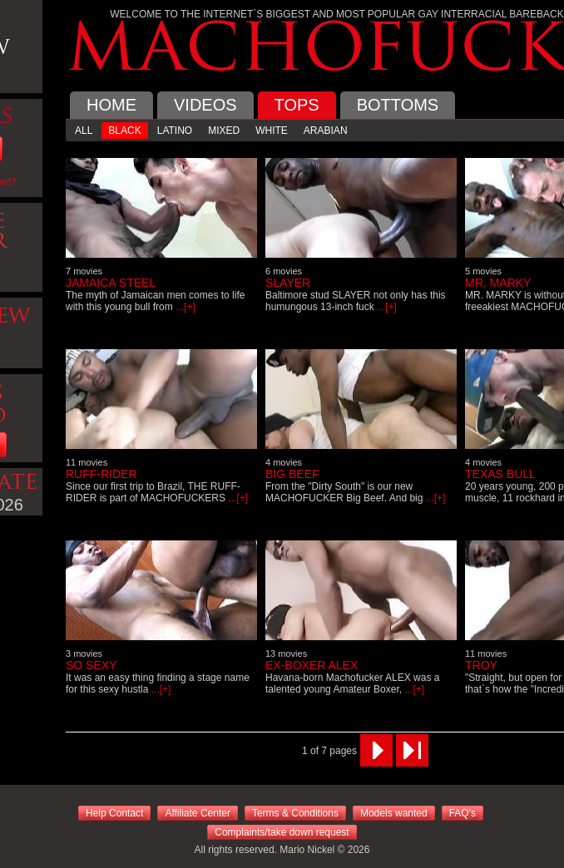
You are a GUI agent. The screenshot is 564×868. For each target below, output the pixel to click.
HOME (111, 105)
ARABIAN (326, 130)
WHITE (271, 130)
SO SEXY (91, 665)
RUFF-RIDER (101, 474)
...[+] (184, 307)
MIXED (224, 130)
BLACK (124, 130)
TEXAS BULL (500, 474)
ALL (83, 130)
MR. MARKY (498, 282)
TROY (481, 665)
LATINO (174, 130)
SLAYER (287, 282)
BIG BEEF (292, 474)
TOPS (297, 105)
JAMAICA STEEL (111, 282)
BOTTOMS (398, 105)
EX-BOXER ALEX (311, 665)
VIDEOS (205, 105)
